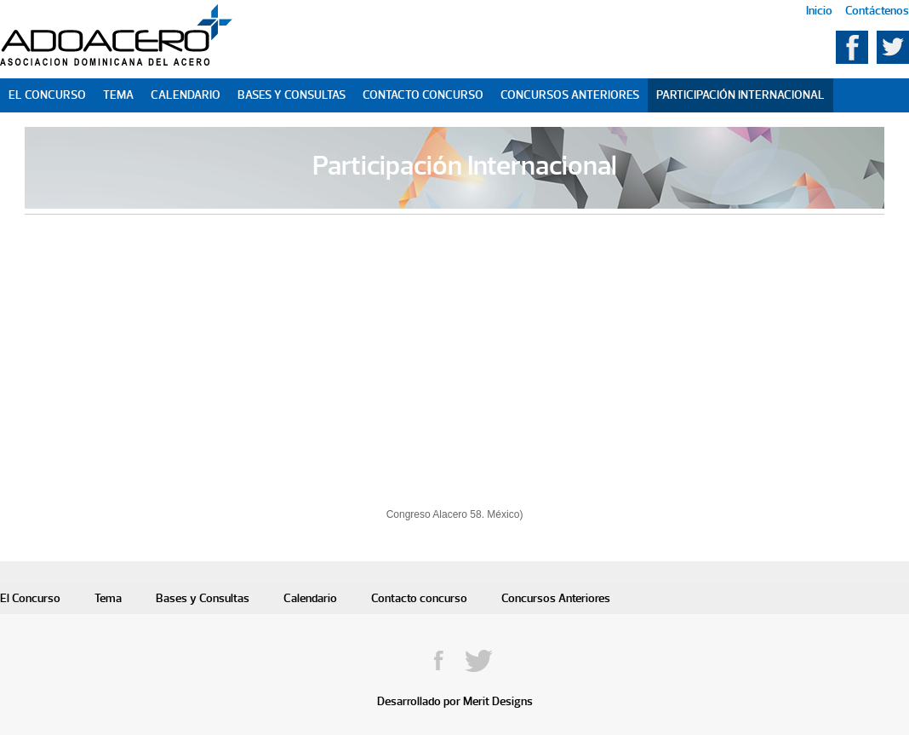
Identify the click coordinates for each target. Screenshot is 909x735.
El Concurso (47, 95)
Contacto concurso (419, 598)
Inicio (819, 10)
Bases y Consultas (291, 95)
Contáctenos (877, 10)
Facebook (852, 47)
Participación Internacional (740, 95)
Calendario (185, 95)
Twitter (893, 47)
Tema (118, 95)
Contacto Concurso (423, 95)
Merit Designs (498, 701)
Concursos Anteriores (569, 95)
